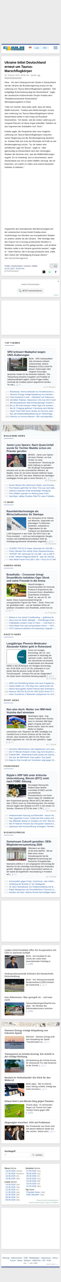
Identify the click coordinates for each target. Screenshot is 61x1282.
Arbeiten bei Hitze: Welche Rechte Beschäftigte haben (32, 892)
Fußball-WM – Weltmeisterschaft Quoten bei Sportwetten (33, 755)
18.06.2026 (10, 1171)
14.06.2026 (10, 1184)
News (19, 1260)
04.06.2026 (31, 1178)
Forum (13, 1260)
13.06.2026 (10, 1187)
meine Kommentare (36, 1202)
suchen (37, 1155)
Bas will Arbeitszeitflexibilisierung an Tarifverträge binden (34, 414)
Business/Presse (14, 832)
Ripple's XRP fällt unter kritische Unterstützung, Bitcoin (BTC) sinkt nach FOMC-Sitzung (28, 778)
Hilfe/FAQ (36, 1260)
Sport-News (11, 700)
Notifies (55, 1202)
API (43, 1260)
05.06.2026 (31, 1176)
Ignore (48, 1202)
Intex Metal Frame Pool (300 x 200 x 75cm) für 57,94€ (32, 559)
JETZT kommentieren (30, 290)
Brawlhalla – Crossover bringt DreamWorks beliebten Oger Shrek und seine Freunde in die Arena (28, 577)
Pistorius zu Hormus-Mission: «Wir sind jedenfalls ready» (34, 416)
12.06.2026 (10, 1190)
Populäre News (33, 1192)
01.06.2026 (31, 1186)
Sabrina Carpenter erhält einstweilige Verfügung (30, 491)
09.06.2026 (10, 1197)
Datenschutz (16, 1258)
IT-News (9, 502)
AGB (25, 1258)
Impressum (46, 1258)
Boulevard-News (14, 435)
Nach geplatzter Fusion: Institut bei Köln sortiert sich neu (33, 818)
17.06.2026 (10, 1173)
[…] (15, 385)
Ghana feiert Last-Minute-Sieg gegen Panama (29, 1101)
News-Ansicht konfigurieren (47, 1200)
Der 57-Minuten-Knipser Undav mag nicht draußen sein (33, 752)
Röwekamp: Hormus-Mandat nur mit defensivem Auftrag (34, 392)
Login (37, 48)
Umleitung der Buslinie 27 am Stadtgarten (27, 884)
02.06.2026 (31, 1183)
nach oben (50, 1264)
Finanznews (11, 766)
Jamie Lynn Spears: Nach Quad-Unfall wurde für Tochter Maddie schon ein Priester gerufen (30, 448)
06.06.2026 (31, 1173)
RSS (49, 1260)
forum (56, 295)
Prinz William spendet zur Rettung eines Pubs (29, 493)
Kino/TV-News (12, 634)
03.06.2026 (31, 1181)
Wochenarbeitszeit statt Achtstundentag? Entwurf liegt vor (35, 403)
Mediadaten (34, 1258)
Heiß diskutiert (33, 1195)
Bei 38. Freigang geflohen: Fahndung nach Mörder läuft (34, 408)
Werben (27, 1260)
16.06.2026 (10, 1176)
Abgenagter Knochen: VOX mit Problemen (27, 1122)
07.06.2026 (31, 1171)
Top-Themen (12, 342)
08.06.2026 (10, 1200)
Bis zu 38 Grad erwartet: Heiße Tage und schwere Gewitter (35, 405)
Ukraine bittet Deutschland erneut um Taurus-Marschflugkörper (25, 67)
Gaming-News (12, 565)
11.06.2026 (10, 1192)
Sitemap (5, 1258)
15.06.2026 (10, 1178)
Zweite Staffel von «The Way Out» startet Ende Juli (31, 686)
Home (55, 1258)
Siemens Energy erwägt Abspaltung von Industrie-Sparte (34, 394)
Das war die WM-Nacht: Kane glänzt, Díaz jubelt (30, 757)
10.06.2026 (10, 1195)
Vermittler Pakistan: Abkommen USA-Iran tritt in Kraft (33, 400)
